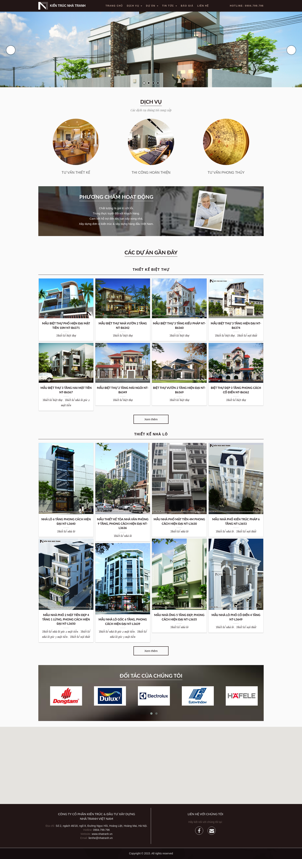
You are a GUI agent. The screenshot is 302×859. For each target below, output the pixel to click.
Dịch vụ (134, 5)
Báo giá (187, 5)
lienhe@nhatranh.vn (101, 838)
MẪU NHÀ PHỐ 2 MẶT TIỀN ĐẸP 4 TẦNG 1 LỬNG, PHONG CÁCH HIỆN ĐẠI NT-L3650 (66, 619)
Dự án (152, 5)
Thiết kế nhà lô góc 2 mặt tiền (60, 631)
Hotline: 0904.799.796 (247, 5)
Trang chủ (114, 5)
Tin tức (169, 5)
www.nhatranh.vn (102, 833)
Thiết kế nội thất (247, 335)
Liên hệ (203, 5)
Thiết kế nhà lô (66, 531)
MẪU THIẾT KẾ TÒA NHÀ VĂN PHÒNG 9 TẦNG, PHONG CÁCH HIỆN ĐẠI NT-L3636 (122, 523)
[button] (151, 761)
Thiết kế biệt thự (66, 335)
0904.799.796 (101, 829)
